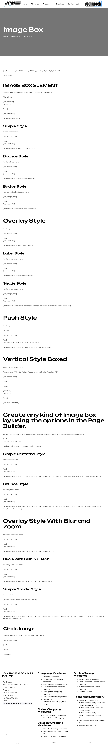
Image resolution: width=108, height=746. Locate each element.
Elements (15, 36)
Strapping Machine (51, 677)
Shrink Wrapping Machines (54, 715)
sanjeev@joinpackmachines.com (17, 703)
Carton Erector (85, 692)
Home (5, 36)
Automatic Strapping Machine (55, 684)
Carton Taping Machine (89, 679)
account (54, 742)
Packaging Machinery (88, 700)
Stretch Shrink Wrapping (53, 718)
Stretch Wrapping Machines (55, 729)
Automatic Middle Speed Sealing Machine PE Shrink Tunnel (90, 715)
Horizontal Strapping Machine (56, 697)
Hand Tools (47, 699)
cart (90, 742)
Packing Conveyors (87, 725)
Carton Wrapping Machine (54, 736)
